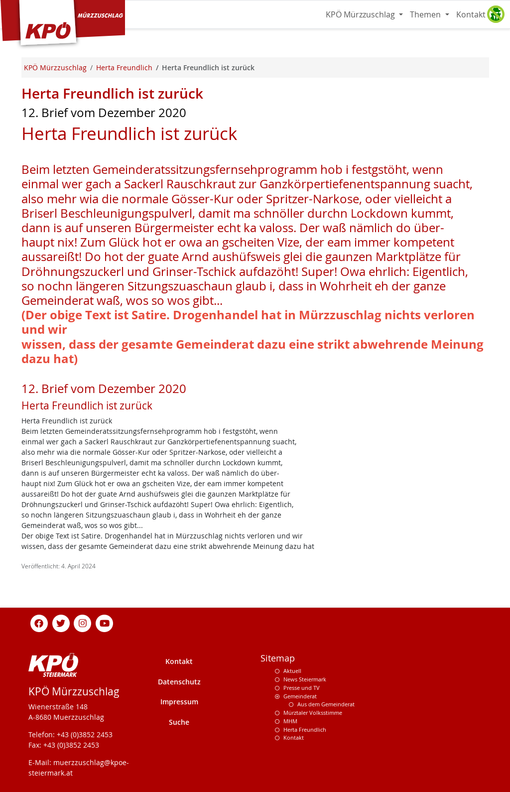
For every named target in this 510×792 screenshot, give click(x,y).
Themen (426, 14)
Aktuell (292, 670)
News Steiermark (304, 679)
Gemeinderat (300, 696)
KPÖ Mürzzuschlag (361, 14)
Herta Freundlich (304, 729)
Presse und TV (301, 687)
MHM (290, 721)
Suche (179, 722)
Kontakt (471, 14)
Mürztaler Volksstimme (312, 712)
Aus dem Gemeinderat (326, 704)
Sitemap (277, 658)
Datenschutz (179, 681)
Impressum (179, 701)
